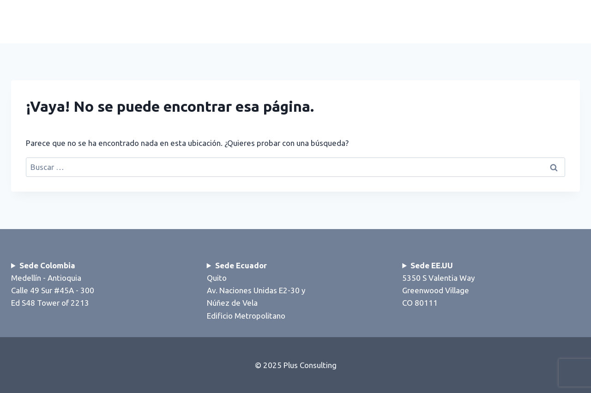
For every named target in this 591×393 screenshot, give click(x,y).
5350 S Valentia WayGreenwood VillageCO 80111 (438, 284)
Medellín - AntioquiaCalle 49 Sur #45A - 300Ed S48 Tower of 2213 (52, 284)
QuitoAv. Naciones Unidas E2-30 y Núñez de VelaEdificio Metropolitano (256, 290)
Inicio (316, 21)
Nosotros (465, 21)
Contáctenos (543, 21)
